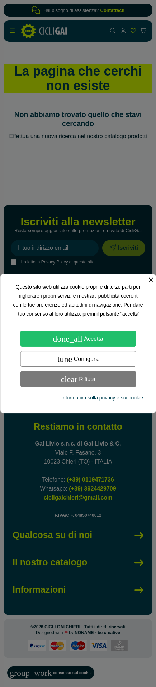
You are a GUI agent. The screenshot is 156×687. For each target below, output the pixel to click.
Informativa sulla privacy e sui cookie (102, 398)
